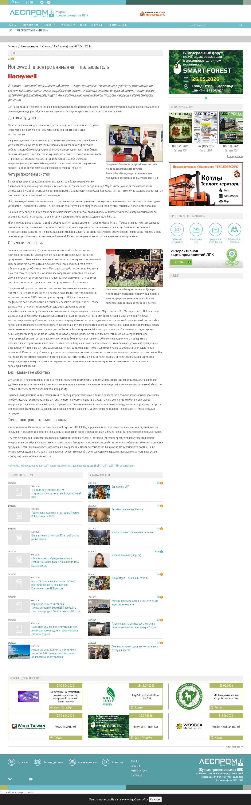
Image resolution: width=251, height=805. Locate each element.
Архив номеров (29, 46)
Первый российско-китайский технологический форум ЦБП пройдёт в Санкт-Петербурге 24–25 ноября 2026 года (55, 607)
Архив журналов (87, 762)
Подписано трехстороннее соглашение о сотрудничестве (135, 648)
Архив (83, 25)
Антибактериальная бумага (127, 509)
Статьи (46, 46)
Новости (50, 25)
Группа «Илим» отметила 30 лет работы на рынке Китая (55, 537)
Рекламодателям (117, 25)
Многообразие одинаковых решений (133, 532)
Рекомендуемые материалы (32, 30)
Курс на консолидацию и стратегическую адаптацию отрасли (135, 602)
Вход (18, 2)
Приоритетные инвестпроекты (215, 241)
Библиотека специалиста (177, 241)
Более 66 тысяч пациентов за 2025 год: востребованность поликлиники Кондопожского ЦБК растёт (53, 584)
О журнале (97, 25)
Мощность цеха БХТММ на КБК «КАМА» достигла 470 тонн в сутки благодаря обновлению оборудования (53, 653)
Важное (135, 761)
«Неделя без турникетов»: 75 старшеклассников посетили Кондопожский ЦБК (56, 493)
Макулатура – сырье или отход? (130, 578)
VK (42, 2)
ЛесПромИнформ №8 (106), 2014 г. (73, 46)
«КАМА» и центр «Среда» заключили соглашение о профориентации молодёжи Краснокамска (55, 561)
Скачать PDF (180, 150)
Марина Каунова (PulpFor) (126, 555)
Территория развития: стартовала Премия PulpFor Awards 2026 (55, 514)
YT (31, 779)
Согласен (155, 799)
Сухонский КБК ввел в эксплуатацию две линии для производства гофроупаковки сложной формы (54, 630)
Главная (12, 25)
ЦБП (10, 30)
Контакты (117, 762)
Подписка (23, 762)
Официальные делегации (234, 241)
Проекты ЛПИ (67, 25)
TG (48, 2)
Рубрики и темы (31, 25)
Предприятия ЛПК (196, 241)
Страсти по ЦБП (120, 486)
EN (31, 2)
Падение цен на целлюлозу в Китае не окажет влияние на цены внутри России (134, 625)
